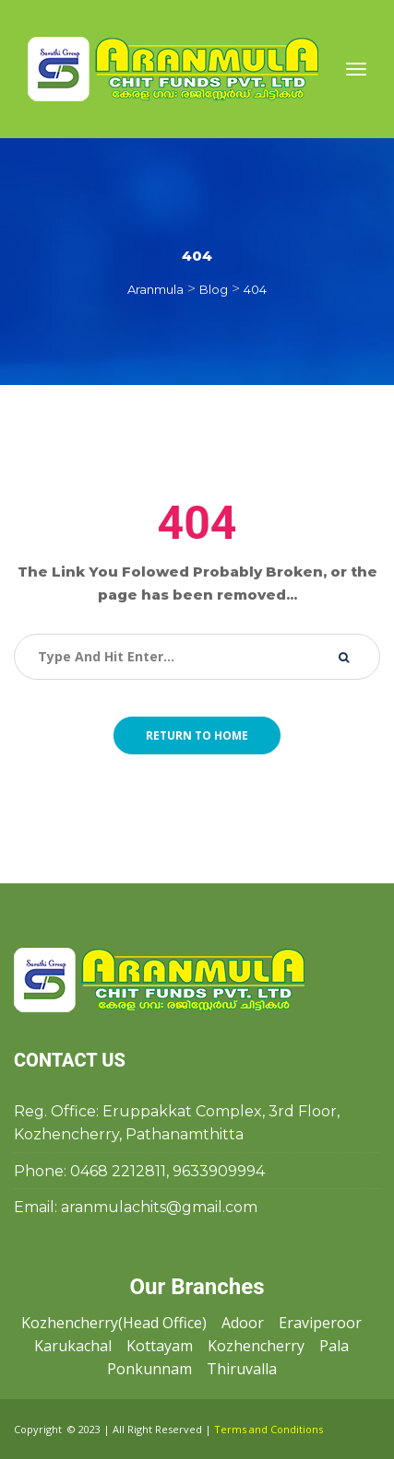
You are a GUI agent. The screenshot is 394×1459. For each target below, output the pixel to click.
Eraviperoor (320, 1323)
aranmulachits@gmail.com (159, 1207)
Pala (334, 1346)
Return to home (197, 735)
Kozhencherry (256, 1346)
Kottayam (159, 1346)
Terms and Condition (268, 1429)
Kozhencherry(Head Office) (114, 1323)
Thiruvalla (242, 1369)
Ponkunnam (149, 1369)
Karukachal (73, 1346)
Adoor (242, 1323)
